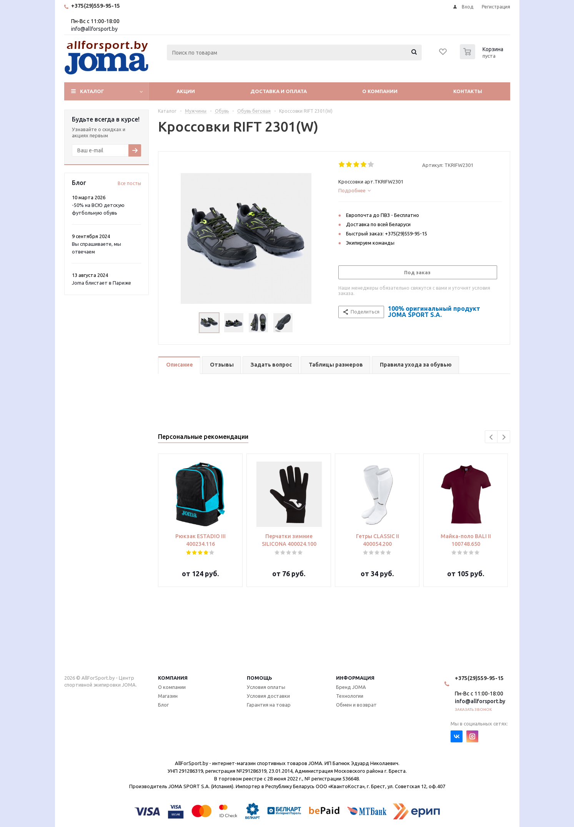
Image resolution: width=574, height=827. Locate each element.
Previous (491, 437)
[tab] (420, 190)
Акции (185, 91)
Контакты (467, 91)
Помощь (259, 677)
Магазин (168, 696)
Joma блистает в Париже (101, 282)
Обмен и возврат (356, 704)
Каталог (92, 91)
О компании (380, 91)
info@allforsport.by (94, 29)
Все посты (129, 183)
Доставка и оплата (278, 91)
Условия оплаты (266, 687)
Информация (355, 677)
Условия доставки (268, 696)
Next (503, 437)
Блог (163, 704)
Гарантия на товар (269, 704)
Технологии (349, 696)
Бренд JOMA (351, 687)
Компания (173, 677)
